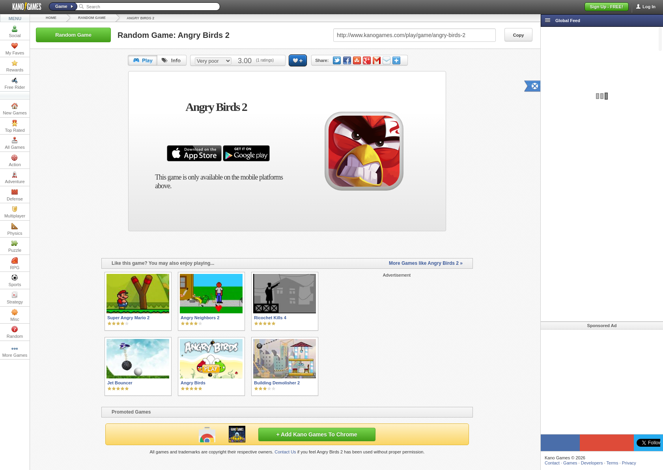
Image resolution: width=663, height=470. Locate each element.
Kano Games (23, 6)
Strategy (15, 298)
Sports (15, 280)
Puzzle (14, 246)
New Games (15, 109)
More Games (15, 351)
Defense (15, 195)
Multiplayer (14, 212)
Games (570, 463)
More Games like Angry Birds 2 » (426, 263)
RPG (15, 263)
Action (15, 160)
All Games (15, 143)
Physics (14, 229)
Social (15, 31)
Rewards (14, 66)
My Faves (15, 49)
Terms (612, 463)
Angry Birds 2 (140, 18)
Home (51, 18)
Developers (592, 463)
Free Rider (15, 83)
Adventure (14, 177)
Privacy (629, 463)
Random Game (92, 18)
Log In (649, 6)
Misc (14, 315)
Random (15, 332)
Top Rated (14, 126)
